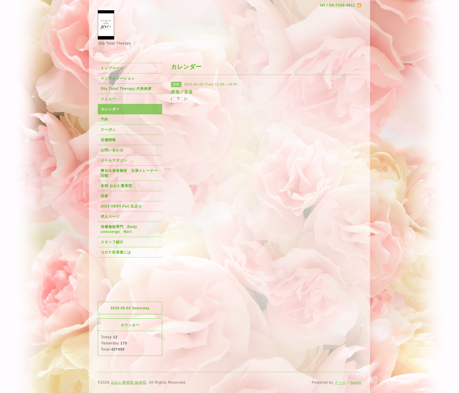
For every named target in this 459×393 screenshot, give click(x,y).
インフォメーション (118, 78)
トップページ (112, 68)
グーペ (340, 382)
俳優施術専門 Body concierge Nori (121, 229)
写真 (104, 196)
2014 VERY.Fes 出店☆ (121, 206)
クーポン (108, 130)
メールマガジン (114, 160)
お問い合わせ (112, 150)
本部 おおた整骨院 (116, 186)
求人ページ (110, 216)
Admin (355, 382)
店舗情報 (108, 140)
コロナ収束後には (116, 252)
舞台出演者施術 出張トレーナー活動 (129, 173)
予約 (104, 119)
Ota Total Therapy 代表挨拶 (126, 89)
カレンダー (110, 109)
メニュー (108, 99)
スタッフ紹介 (112, 242)
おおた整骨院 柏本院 (128, 382)
